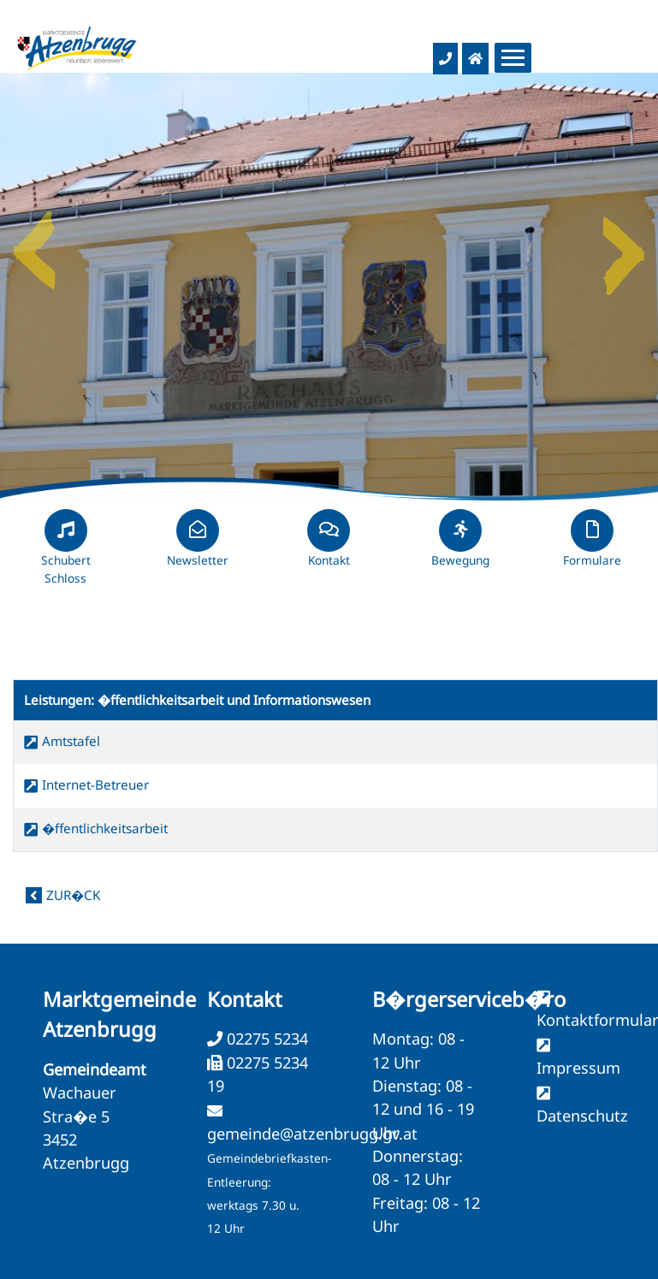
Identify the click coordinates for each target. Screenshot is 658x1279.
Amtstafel (71, 740)
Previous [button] (34, 244)
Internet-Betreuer (95, 784)
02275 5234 (265, 1038)
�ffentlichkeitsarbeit (105, 828)
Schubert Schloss (66, 554)
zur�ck (73, 894)
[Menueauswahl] (513, 58)
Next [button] (624, 244)
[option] (329, 286)
